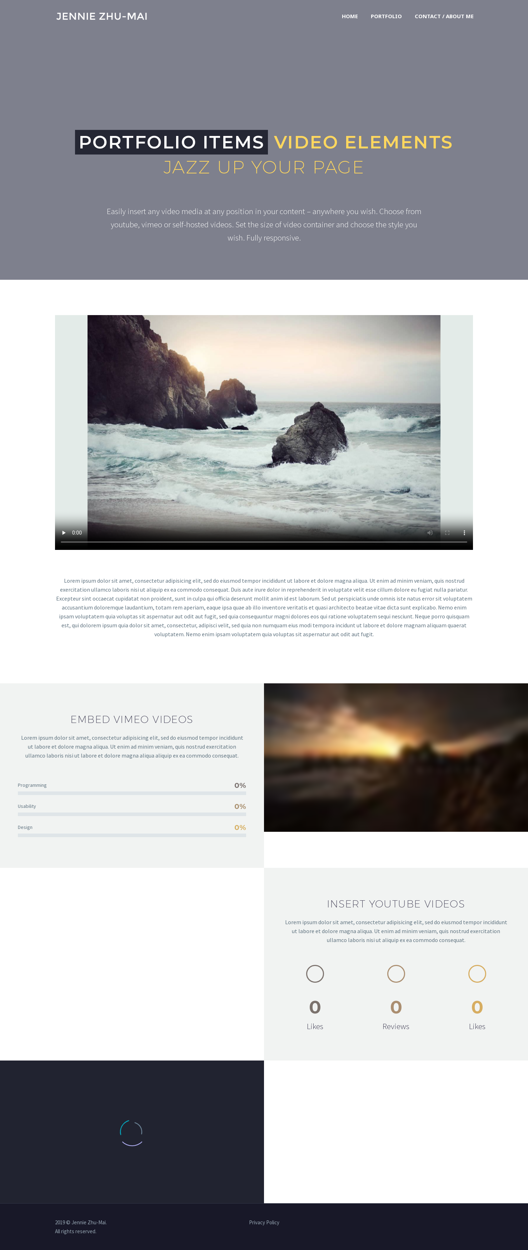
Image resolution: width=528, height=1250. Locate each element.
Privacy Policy (264, 1222)
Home (350, 16)
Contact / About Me (444, 16)
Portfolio (386, 16)
